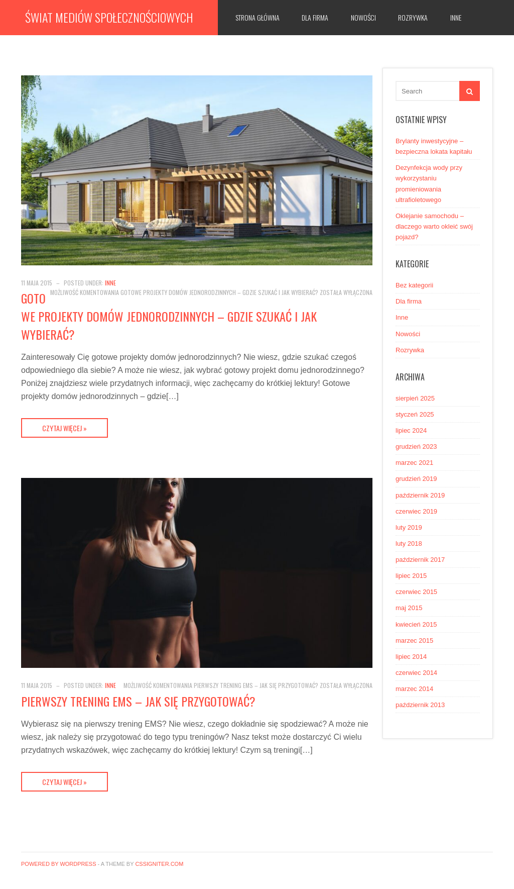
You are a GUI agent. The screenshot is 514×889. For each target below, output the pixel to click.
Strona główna (257, 17)
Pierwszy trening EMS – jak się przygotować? (138, 701)
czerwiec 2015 (416, 592)
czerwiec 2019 (416, 511)
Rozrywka (413, 17)
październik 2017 (420, 559)
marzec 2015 (414, 640)
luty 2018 (409, 543)
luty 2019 (409, 527)
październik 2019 (420, 495)
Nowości (363, 17)
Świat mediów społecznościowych (109, 17)
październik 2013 (420, 705)
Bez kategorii (414, 285)
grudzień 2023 (416, 446)
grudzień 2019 (416, 478)
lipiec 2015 (411, 575)
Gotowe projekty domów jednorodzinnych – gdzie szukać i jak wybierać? (169, 316)
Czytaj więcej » (64, 428)
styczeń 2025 (415, 414)
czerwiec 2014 (416, 672)
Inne (455, 17)
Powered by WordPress (58, 864)
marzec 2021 (414, 462)
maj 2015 (409, 608)
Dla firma (315, 17)
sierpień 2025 (415, 398)
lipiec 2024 (411, 430)
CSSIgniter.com (159, 864)
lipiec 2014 (411, 656)
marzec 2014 (414, 689)
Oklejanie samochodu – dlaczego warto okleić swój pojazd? (434, 226)
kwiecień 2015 (416, 624)
